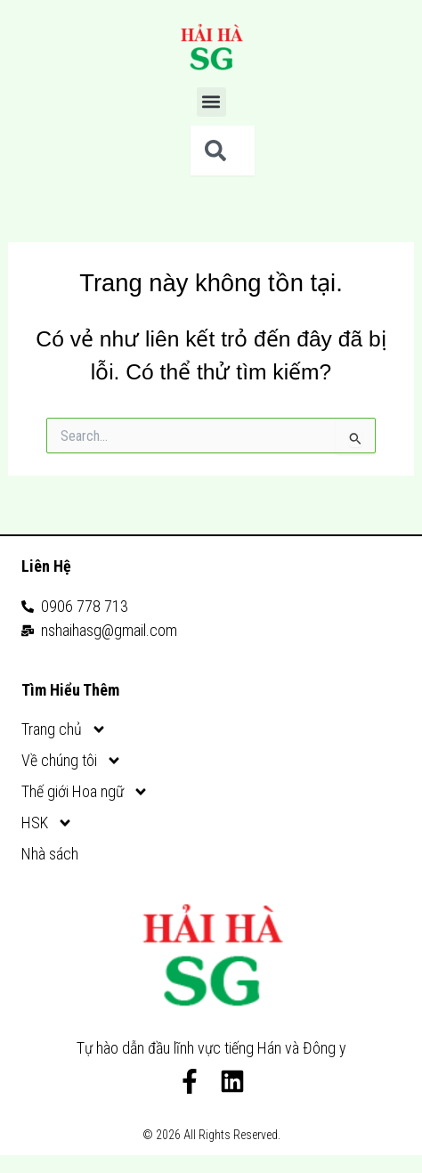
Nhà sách (49, 853)
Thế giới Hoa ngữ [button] (85, 791)
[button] (211, 102)
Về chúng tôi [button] (71, 760)
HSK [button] (47, 823)
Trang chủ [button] (64, 729)
